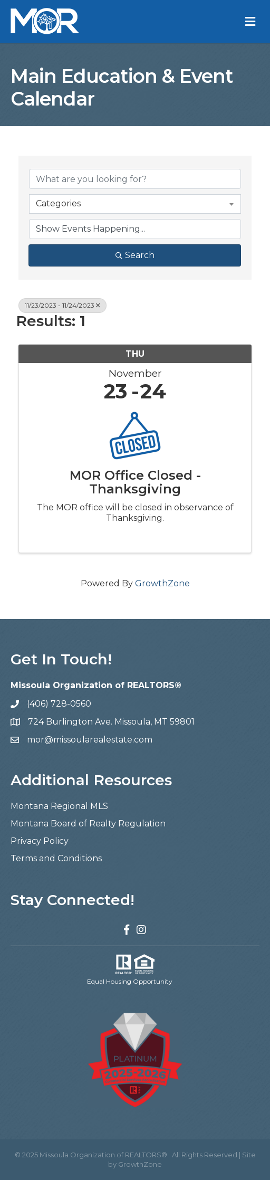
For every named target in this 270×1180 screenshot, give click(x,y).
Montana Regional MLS (59, 806)
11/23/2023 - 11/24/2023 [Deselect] (62, 305)
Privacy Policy (40, 841)
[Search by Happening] (135, 229)
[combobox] (135, 203)
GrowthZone (162, 583)
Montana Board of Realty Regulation (88, 824)
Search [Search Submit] (135, 255)
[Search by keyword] (135, 179)
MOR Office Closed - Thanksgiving (135, 483)
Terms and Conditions (56, 858)
